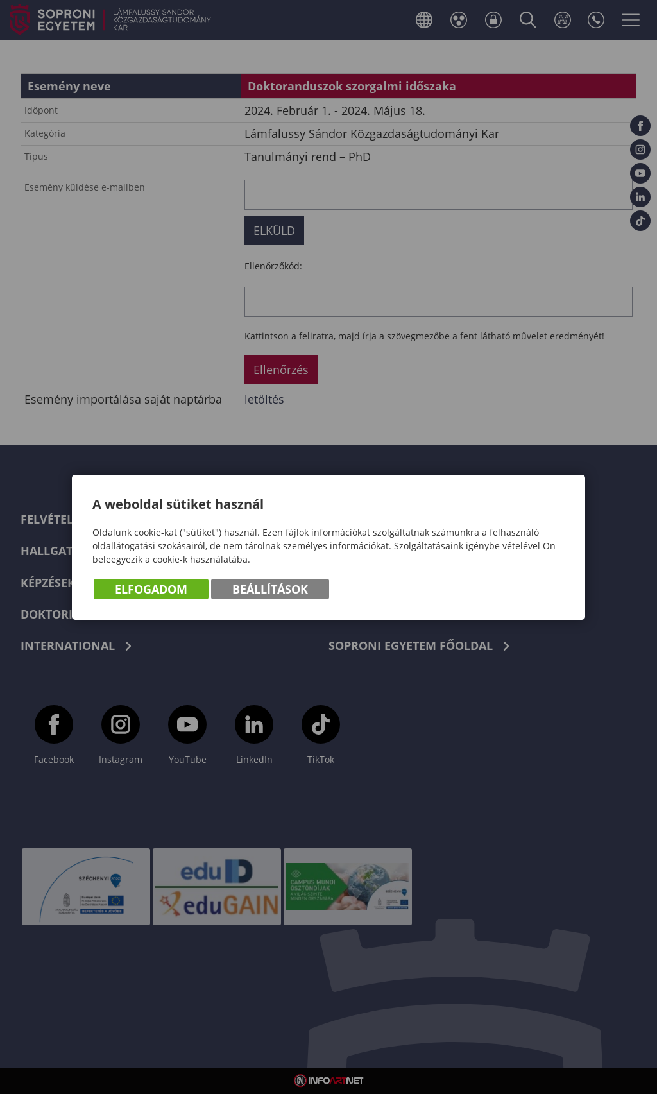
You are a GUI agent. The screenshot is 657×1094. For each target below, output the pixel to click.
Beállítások (270, 589)
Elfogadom (151, 589)
